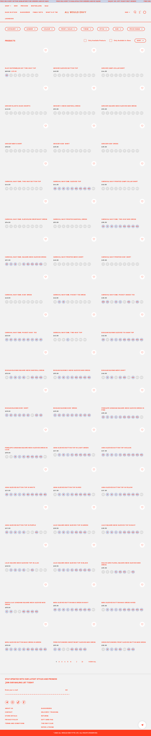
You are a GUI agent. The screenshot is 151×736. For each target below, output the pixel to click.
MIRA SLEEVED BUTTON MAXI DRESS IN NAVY (70, 602)
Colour (48, 29)
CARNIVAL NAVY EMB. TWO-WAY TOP (67, 332)
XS (7, 75)
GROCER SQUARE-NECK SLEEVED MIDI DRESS (118, 106)
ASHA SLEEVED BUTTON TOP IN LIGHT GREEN (71, 447)
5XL (89, 75)
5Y (72, 150)
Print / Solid (68, 29)
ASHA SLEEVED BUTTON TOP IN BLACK (116, 447)
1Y (55, 150)
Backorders (46, 708)
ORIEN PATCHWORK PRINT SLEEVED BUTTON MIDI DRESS (123, 642)
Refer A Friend (47, 727)
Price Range (136, 29)
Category (12, 29)
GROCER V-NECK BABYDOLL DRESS (66, 106)
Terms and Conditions (14, 723)
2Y (59, 150)
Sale (46, 6)
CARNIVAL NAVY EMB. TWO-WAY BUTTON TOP (23, 181)
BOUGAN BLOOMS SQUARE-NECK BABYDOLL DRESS (24, 370)
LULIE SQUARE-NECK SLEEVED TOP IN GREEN (70, 525)
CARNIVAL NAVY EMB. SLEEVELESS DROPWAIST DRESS (26, 219)
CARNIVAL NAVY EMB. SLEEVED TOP (67, 181)
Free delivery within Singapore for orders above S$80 (24, 1)
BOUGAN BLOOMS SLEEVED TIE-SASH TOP (117, 332)
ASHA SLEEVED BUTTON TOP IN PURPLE (20, 525)
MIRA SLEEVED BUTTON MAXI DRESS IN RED (118, 602)
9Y (41, 339)
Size (118, 29)
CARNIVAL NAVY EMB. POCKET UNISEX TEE (118, 295)
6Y (76, 150)
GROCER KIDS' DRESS (109, 143)
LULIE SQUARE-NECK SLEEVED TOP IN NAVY (118, 525)
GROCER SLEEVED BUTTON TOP (65, 68)
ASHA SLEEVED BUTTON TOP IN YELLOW (116, 487)
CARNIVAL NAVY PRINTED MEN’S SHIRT (68, 257)
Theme (87, 29)
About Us (9, 708)
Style (103, 29)
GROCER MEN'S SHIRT (13, 143)
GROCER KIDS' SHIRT (61, 143)
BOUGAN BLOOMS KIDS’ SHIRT (16, 408)
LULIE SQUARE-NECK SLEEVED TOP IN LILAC (22, 563)
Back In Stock (11, 12)
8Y (81, 150)
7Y (32, 339)
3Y (63, 150)
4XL (36, 75)
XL (24, 75)
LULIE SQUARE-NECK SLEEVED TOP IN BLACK (70, 563)
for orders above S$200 (90, 1)
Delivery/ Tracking (49, 712)
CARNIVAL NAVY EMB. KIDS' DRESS (18, 295)
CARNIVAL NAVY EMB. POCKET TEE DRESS (69, 295)
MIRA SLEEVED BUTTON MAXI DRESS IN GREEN (23, 642)
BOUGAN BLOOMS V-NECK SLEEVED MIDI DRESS (71, 370)
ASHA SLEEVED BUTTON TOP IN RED (67, 487)
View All (92, 661)
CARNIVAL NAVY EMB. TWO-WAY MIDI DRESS (118, 219)
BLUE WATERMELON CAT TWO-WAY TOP (20, 68)
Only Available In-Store (122, 40)
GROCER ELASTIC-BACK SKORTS (17, 106)
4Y (68, 150)
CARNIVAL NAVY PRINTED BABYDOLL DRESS (70, 219)
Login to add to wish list (45, 50)
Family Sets (38, 12)
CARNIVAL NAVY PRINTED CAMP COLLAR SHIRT (119, 181)
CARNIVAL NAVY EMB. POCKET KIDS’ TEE (21, 332)
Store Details (11, 716)
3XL (32, 75)
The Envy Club (47, 723)
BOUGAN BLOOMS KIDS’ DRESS (65, 408)
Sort (140, 40)
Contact (9, 712)
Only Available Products (97, 40)
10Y (85, 150)
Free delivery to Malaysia (67, 1)
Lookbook (9, 18)
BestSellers (36, 6)
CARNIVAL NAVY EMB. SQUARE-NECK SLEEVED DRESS (25, 257)
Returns (44, 716)
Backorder (25, 12)
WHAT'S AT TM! (52, 12)
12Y (89, 150)
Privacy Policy (11, 719)
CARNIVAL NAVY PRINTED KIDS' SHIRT (116, 257)
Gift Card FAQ (47, 719)
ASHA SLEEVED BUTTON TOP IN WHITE (20, 487)
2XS (103, 302)
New (16, 6)
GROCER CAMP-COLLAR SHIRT (113, 68)
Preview (24, 6)
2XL (28, 75)
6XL (93, 75)
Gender (31, 29)
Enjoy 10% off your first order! (122, 1)
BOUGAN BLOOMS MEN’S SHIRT (113, 370)
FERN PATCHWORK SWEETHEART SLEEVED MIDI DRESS (74, 642)
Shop (7, 6)
